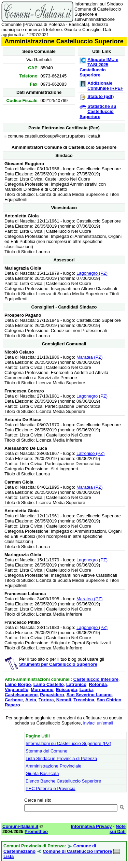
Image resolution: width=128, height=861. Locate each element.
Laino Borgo (18, 684)
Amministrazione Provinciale (53, 766)
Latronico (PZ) (90, 453)
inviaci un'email (98, 723)
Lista (8, 856)
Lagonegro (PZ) (92, 273)
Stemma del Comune (46, 751)
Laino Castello (48, 684)
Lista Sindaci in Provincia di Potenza (61, 758)
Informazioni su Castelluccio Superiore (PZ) (68, 743)
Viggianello (16, 689)
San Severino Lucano (89, 694)
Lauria (86, 689)
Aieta (30, 699)
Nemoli (63, 699)
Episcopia (66, 689)
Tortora (46, 699)
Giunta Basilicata (42, 773)
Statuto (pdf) (100, 96)
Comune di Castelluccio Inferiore (77, 851)
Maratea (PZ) (89, 357)
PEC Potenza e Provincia (50, 788)
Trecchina (83, 699)
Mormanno (42, 689)
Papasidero (52, 694)
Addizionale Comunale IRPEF (105, 86)
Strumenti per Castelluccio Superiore (58, 664)
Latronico (76, 684)
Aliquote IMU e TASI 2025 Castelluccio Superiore (99, 67)
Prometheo (36, 831)
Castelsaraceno (21, 694)
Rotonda (98, 684)
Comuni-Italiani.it (20, 826)
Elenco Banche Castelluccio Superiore (63, 781)
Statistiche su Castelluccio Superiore (98, 111)
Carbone (14, 699)
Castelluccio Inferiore (95, 679)
